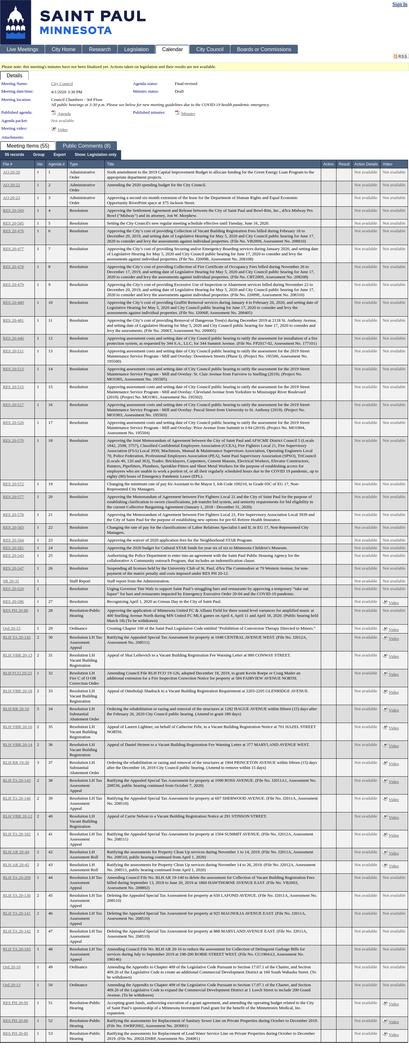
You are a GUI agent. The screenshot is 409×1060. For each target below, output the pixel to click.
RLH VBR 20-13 (17, 655)
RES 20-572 (13, 483)
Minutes (188, 113)
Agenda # (56, 164)
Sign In (399, 4)
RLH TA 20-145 (17, 637)
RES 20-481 (13, 320)
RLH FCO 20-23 (17, 673)
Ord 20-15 (11, 628)
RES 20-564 (13, 540)
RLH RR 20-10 (16, 708)
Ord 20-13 (11, 984)
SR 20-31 (11, 581)
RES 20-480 (13, 302)
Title (110, 164)
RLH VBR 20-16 (17, 726)
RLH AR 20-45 (16, 864)
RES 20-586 (13, 601)
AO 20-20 (11, 172)
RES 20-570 (13, 440)
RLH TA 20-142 (17, 931)
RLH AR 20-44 (16, 851)
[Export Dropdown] (60, 155)
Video (63, 129)
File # (7, 164)
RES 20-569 (13, 210)
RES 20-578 (13, 514)
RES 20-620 (13, 588)
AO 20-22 (11, 184)
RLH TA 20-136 (17, 895)
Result (344, 164)
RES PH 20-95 (15, 1002)
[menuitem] (14, 154)
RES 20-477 (13, 248)
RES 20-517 (13, 404)
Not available (62, 120)
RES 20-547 (13, 568)
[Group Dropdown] (39, 155)
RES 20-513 (13, 368)
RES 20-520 (13, 422)
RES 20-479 (13, 284)
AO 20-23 (11, 197)
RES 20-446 (13, 338)
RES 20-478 (13, 266)
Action (328, 164)
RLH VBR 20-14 (17, 744)
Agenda (64, 113)
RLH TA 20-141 (17, 913)
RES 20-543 (13, 555)
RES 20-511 (13, 351)
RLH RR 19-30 (16, 762)
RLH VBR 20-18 (17, 690)
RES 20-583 (13, 527)
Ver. (40, 164)
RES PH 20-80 (15, 610)
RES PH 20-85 (15, 1033)
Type (74, 164)
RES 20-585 (13, 223)
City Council (62, 83)
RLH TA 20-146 (17, 798)
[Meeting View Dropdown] (95, 155)
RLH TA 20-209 (17, 877)
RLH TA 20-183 (17, 949)
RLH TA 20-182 (17, 834)
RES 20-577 (13, 496)
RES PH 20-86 (15, 1020)
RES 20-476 (13, 230)
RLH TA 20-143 (17, 780)
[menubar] (60, 155)
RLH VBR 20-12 (17, 816)
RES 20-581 (13, 547)
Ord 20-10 (11, 966)
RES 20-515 (13, 386)
